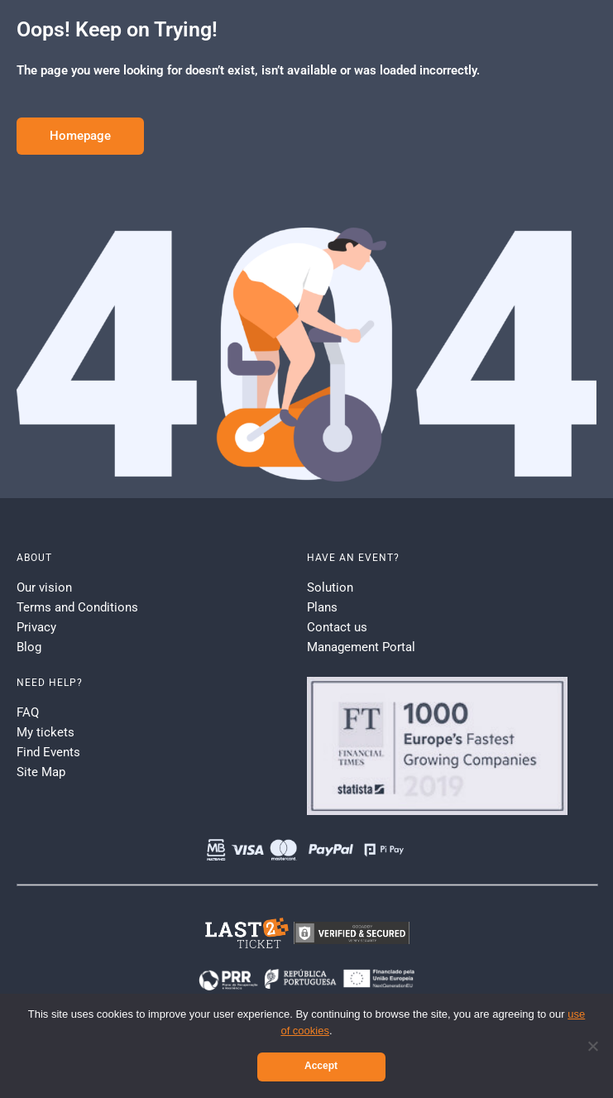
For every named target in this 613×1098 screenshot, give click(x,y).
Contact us (337, 627)
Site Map (41, 772)
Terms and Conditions (77, 607)
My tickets (45, 732)
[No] (592, 1046)
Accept (321, 1066)
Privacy (36, 627)
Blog (29, 647)
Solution (330, 587)
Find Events (48, 752)
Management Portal (361, 647)
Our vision (44, 587)
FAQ (28, 712)
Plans (322, 607)
